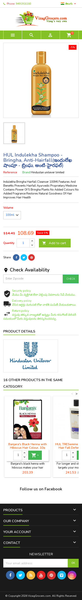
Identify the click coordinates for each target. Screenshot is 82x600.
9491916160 (23, 3)
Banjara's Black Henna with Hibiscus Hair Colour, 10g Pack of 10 (27, 447)
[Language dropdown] (69, 3)
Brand (26, 172)
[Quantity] (23, 243)
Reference (10, 172)
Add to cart (54, 243)
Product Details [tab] (19, 331)
